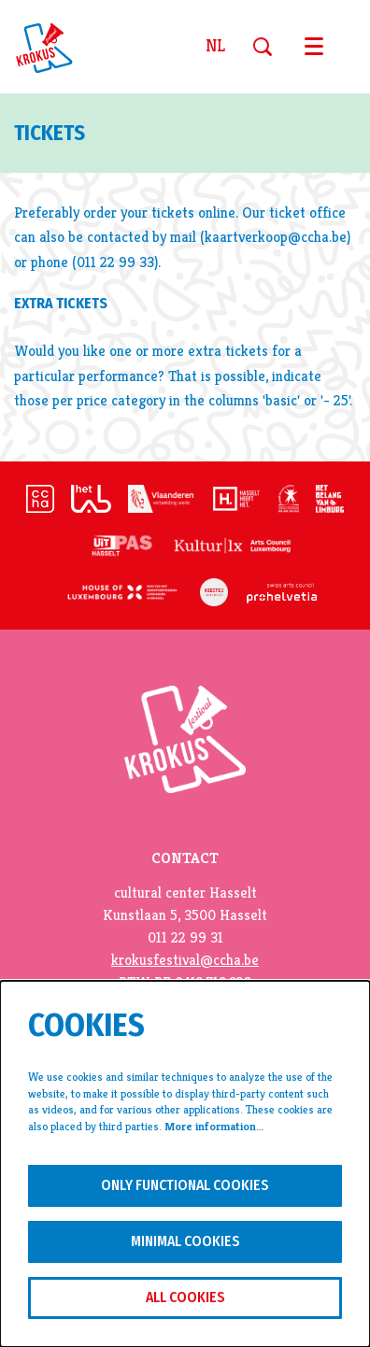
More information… (213, 1126)
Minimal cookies (185, 1241)
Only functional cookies (185, 1185)
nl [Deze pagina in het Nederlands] (215, 46)
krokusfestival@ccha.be (185, 960)
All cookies (185, 1297)
